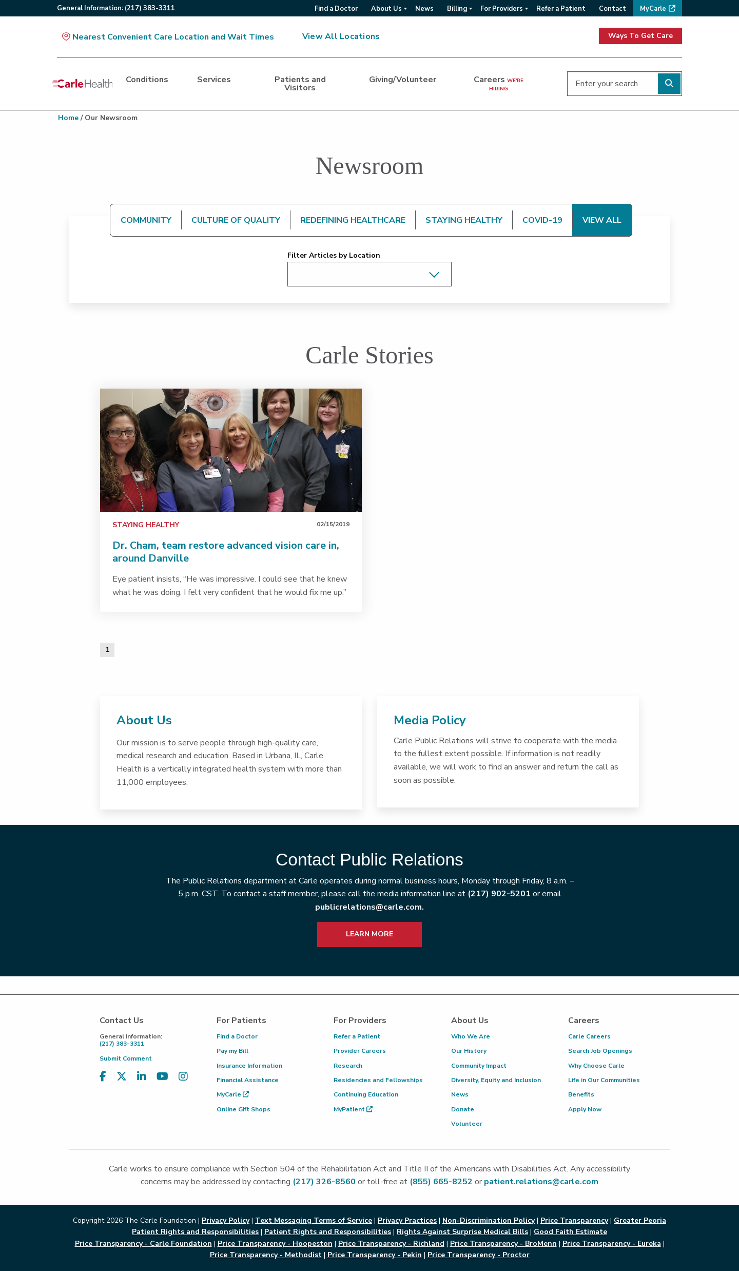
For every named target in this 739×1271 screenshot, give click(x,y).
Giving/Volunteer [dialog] (402, 79)
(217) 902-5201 (499, 893)
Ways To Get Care (640, 36)
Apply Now (584, 1109)
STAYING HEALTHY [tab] (463, 220)
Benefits (581, 1094)
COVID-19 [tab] (542, 220)
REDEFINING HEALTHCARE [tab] (352, 220)
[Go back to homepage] (82, 83)
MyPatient (353, 1109)
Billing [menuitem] (457, 8)
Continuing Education (366, 1094)
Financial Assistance (248, 1080)
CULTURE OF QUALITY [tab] (235, 220)
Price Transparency (574, 1220)
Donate (462, 1109)
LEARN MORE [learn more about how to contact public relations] (369, 934)
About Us (144, 720)
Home (68, 118)
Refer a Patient (357, 1036)
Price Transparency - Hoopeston (275, 1243)
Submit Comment (126, 1058)
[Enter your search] (624, 83)
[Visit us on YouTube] (162, 1077)
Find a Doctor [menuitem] (336, 8)
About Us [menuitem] (386, 8)
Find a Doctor (237, 1036)
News (460, 1094)
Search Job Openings (600, 1051)
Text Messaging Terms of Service (313, 1220)
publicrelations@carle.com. (369, 907)
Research (348, 1066)
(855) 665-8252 (441, 1181)
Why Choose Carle (596, 1066)
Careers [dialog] (498, 83)
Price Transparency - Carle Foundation (143, 1243)
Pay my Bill (232, 1051)
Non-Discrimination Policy (488, 1220)
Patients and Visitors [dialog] (300, 83)
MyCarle (233, 1094)
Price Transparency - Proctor (478, 1255)
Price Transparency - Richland (391, 1243)
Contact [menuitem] (612, 8)
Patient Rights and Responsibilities (327, 1232)
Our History (469, 1051)
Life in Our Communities (604, 1080)
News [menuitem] (424, 8)
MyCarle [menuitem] (653, 8)
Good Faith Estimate (570, 1232)
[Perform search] (669, 83)
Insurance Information (249, 1066)
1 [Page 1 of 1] (107, 649)
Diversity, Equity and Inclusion (496, 1080)
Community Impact (479, 1066)
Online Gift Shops (243, 1109)
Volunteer (466, 1124)
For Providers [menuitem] (501, 8)
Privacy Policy (225, 1220)
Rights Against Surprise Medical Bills (462, 1232)
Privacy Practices (407, 1220)
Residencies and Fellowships (378, 1080)
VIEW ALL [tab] (601, 220)
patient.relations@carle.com (541, 1181)
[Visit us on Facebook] (103, 1077)
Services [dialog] (214, 79)
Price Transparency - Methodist (266, 1255)
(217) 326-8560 (324, 1181)
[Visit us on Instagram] (183, 1077)
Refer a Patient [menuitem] (561, 8)
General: (116, 8)
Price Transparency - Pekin (374, 1255)
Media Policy (430, 720)
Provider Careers (360, 1051)
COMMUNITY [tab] (146, 220)
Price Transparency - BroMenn (503, 1243)
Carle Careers (589, 1036)
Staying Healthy (145, 525)
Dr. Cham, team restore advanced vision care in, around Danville (225, 551)
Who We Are (470, 1036)
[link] (231, 450)
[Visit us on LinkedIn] (141, 1077)
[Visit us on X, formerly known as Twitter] (121, 1077)
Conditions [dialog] (147, 79)
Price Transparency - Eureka (611, 1243)
